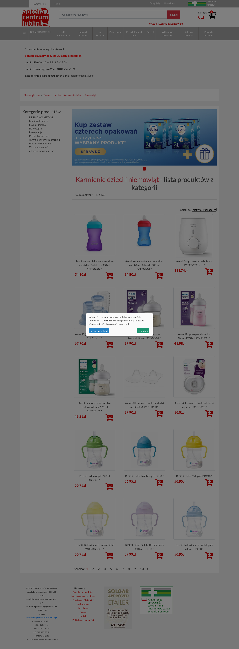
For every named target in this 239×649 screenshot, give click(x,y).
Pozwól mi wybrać (99, 330)
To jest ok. (142, 330)
